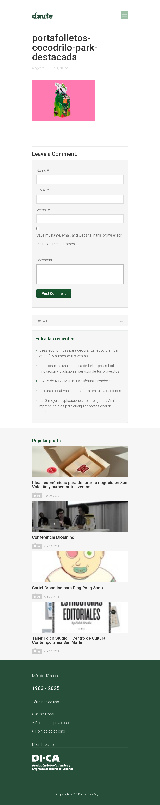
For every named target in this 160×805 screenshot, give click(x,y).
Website (43, 210)
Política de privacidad (52, 722)
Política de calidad (50, 731)
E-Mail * (42, 190)
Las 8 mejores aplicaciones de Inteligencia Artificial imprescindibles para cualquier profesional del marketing (80, 406)
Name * (42, 170)
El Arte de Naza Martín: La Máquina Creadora (74, 381)
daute (64, 68)
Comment (44, 260)
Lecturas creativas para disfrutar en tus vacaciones (80, 391)
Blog (37, 495)
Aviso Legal (44, 714)
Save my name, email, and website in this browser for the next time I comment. (79, 239)
